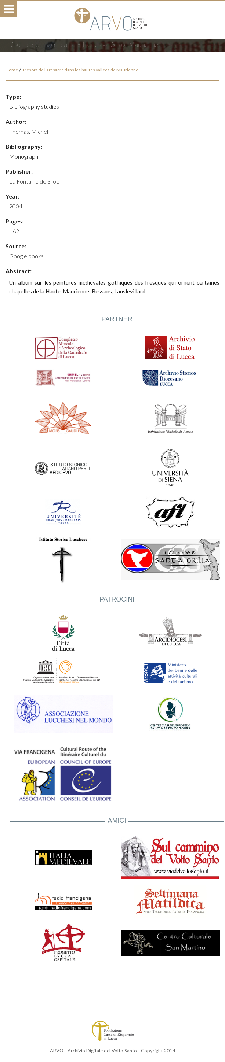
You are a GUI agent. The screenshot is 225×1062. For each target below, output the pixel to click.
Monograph (23, 156)
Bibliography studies (34, 106)
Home (12, 70)
